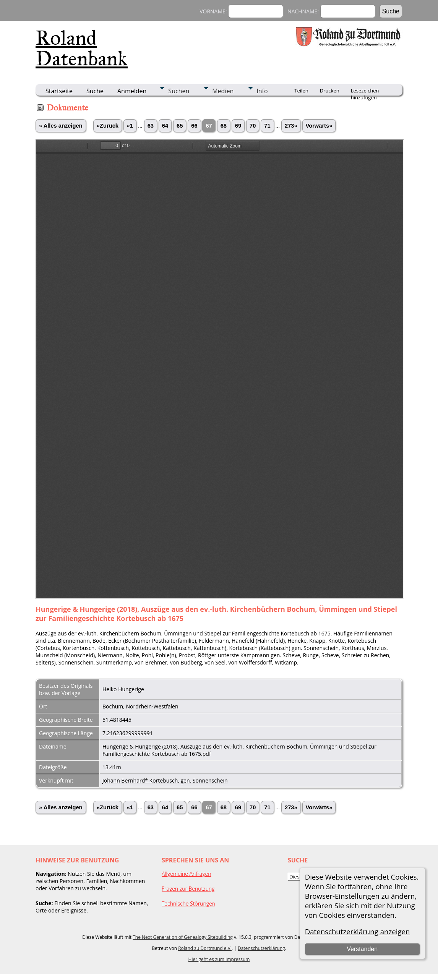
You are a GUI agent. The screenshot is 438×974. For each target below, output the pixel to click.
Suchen (178, 91)
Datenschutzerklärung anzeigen (357, 931)
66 (194, 126)
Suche (95, 91)
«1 (130, 126)
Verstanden (362, 949)
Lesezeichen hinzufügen (365, 91)
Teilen (301, 90)
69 (238, 126)
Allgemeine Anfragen (186, 873)
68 (224, 126)
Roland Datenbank (82, 48)
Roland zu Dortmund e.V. (205, 948)
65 (180, 126)
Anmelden (131, 91)
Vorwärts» (319, 126)
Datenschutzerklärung (261, 948)
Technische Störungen (188, 903)
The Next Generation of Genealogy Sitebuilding (183, 937)
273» (291, 126)
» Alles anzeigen (61, 126)
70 (253, 126)
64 (165, 126)
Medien (223, 91)
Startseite (59, 91)
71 (267, 126)
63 (151, 126)
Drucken (329, 90)
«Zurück (107, 126)
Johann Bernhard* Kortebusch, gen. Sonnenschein (165, 780)
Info (262, 91)
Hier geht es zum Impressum (219, 959)
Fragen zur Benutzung (188, 888)
